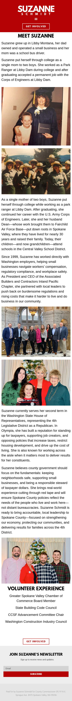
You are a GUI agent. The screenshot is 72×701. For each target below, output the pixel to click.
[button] (36, 19)
